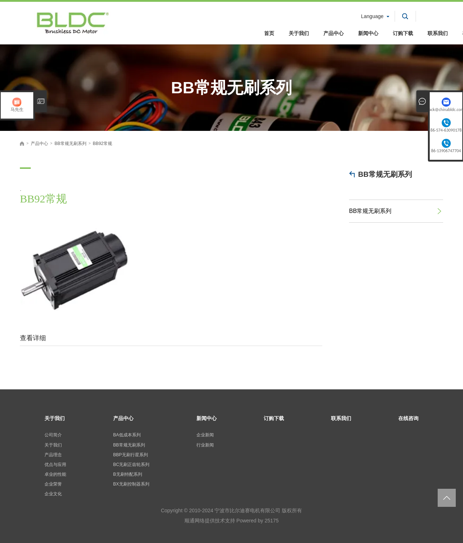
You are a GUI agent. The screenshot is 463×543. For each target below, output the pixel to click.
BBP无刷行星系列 (130, 454)
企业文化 (53, 493)
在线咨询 (408, 418)
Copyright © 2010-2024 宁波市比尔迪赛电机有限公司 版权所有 (231, 510)
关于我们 (299, 33)
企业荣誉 (53, 484)
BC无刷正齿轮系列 (131, 464)
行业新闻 (205, 445)
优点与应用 (55, 464)
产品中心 (333, 33)
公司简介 (53, 434)
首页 (269, 33)
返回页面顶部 (447, 498)
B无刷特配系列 (127, 474)
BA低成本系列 (127, 434)
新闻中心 (368, 33)
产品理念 (53, 454)
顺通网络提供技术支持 (209, 520)
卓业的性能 (55, 474)
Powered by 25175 (258, 520)
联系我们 (438, 33)
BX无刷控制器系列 (131, 484)
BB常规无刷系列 (385, 174)
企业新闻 (205, 434)
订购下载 (403, 33)
